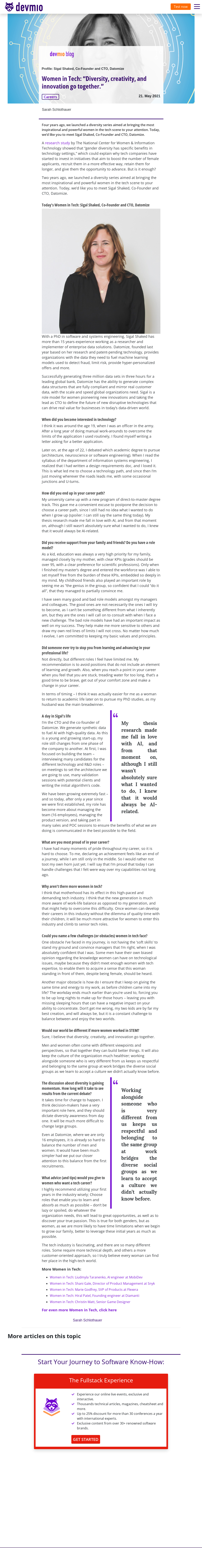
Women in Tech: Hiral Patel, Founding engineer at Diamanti (94, 1295)
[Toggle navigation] (27, 7)
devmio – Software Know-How (27, 7)
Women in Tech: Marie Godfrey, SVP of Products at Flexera (94, 1289)
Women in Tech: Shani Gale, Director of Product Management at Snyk (102, 1283)
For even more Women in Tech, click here (79, 1309)
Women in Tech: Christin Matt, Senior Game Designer (90, 1302)
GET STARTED (85, 1439)
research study (57, 142)
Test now (181, 6)
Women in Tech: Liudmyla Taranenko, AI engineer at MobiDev (96, 1277)
